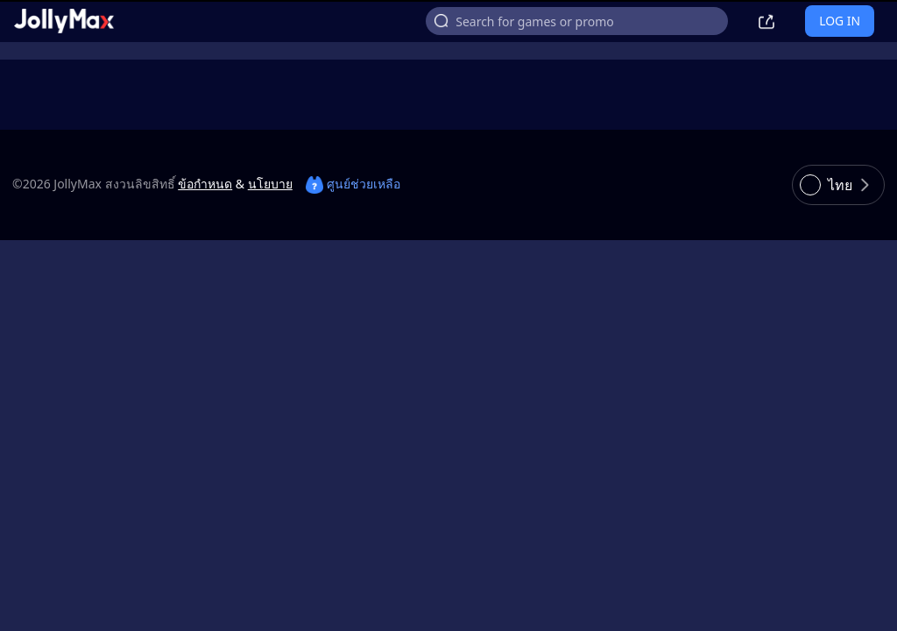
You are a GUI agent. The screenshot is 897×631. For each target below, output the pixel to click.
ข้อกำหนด (205, 183)
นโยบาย (270, 183)
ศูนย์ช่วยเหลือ (353, 183)
